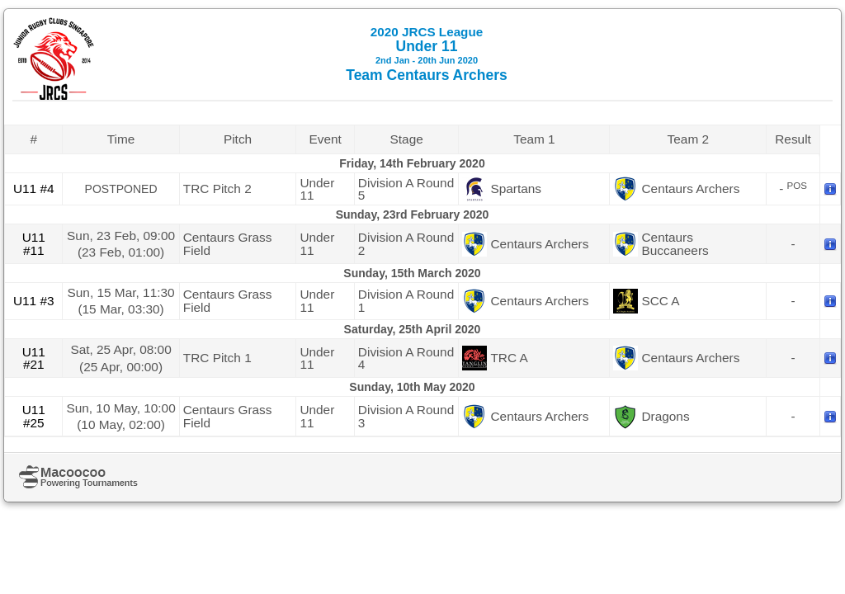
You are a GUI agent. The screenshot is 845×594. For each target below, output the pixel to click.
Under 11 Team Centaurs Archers (426, 54)
